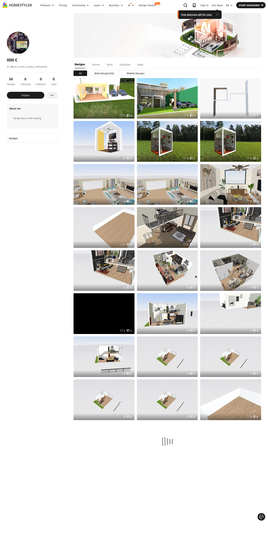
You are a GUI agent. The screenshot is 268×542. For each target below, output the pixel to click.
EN (229, 5)
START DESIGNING (251, 5)
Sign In (204, 5)
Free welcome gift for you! (196, 14)
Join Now (217, 5)
